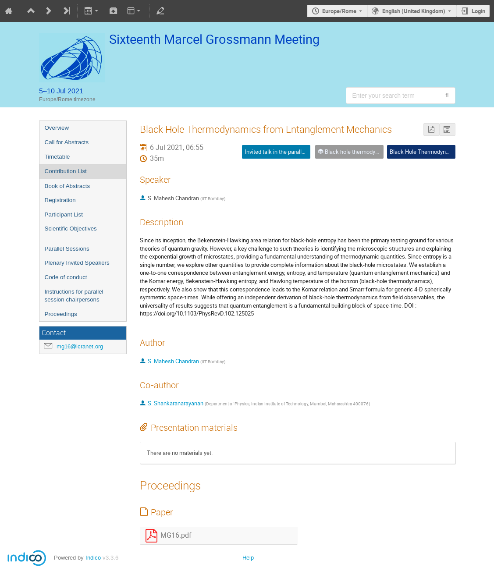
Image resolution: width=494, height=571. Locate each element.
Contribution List (66, 171)
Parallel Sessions (67, 248)
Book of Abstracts (67, 186)
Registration (60, 200)
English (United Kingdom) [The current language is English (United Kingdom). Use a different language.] (413, 11)
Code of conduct (66, 277)
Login (478, 11)
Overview (57, 127)
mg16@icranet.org (80, 346)
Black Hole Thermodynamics (425, 152)
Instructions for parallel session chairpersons (74, 295)
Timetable (57, 156)
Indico (93, 557)
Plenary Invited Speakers (77, 262)
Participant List (64, 214)
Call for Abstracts (67, 142)
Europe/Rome (339, 11)
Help (248, 557)
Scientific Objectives (71, 228)
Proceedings (61, 314)
